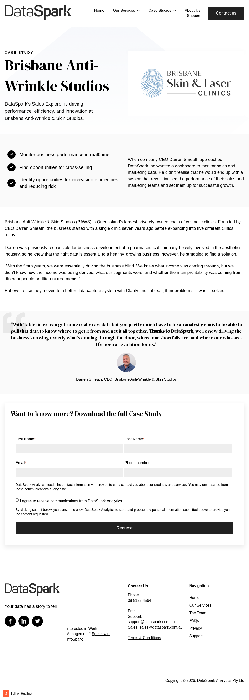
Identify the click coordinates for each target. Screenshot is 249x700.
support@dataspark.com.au (151, 622)
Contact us (226, 13)
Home (99, 10)
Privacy (195, 628)
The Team (197, 613)
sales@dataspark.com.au (161, 627)
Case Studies (160, 10)
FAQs (194, 621)
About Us (192, 10)
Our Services (124, 10)
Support (193, 16)
